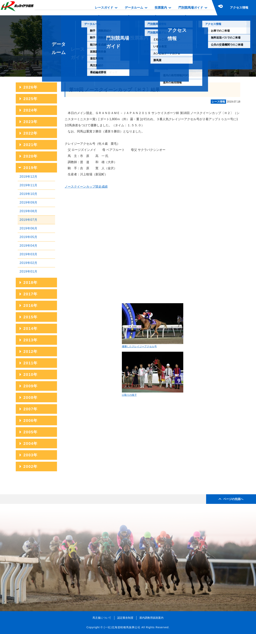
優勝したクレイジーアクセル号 (152, 325)
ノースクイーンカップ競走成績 (86, 186)
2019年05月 (28, 237)
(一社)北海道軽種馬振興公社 (122, 627)
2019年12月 (28, 176)
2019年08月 (28, 211)
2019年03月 (28, 254)
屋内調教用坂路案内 (151, 617)
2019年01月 (28, 271)
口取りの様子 (152, 374)
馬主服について (101, 617)
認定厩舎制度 (125, 617)
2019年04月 (28, 245)
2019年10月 (28, 193)
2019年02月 (28, 262)
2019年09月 (28, 202)
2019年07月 (28, 219)
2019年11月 (28, 185)
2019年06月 (28, 228)
